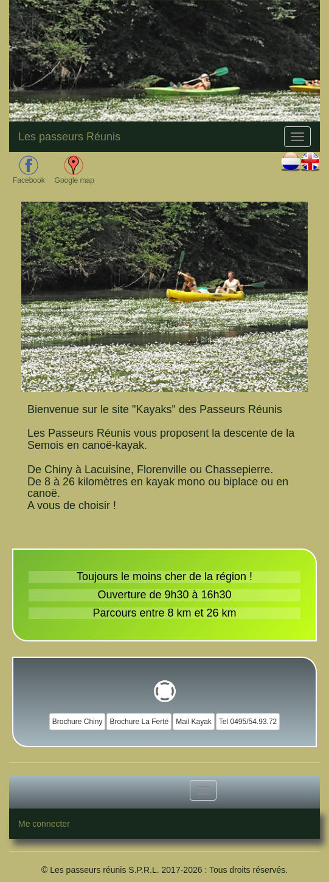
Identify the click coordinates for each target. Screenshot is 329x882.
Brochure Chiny (77, 721)
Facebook (29, 170)
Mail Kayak (194, 721)
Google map (74, 170)
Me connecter (44, 824)
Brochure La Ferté (138, 721)
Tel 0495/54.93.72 (248, 721)
